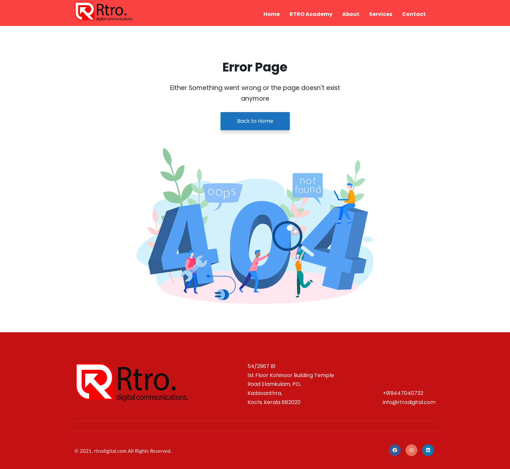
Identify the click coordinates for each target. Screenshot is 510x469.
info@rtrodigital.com (409, 402)
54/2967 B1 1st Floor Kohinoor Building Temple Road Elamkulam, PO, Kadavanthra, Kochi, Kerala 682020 (291, 384)
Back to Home (255, 121)
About (350, 14)
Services (380, 14)
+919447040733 (403, 393)
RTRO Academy (310, 14)
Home (271, 14)
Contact (414, 14)
